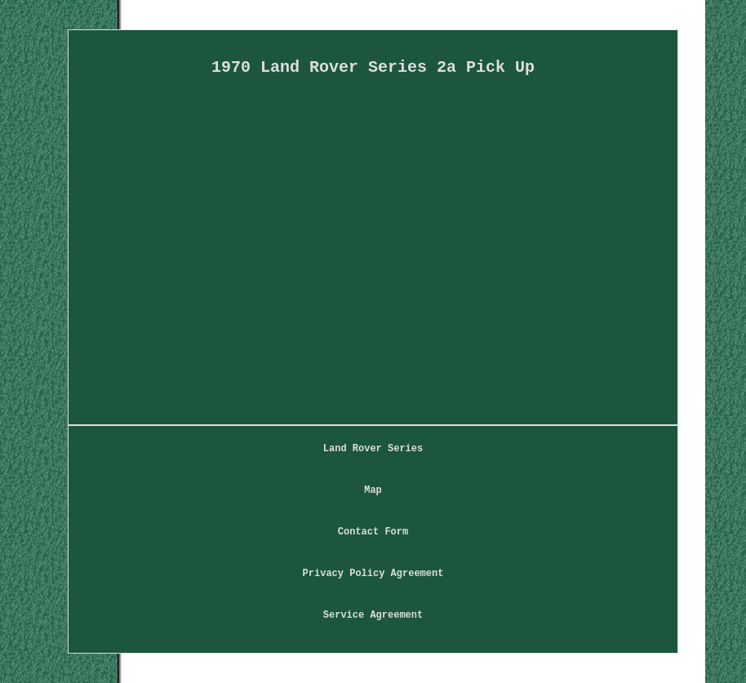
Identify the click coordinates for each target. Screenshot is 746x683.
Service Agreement (373, 615)
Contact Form (373, 532)
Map (373, 490)
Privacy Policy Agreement (373, 573)
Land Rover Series (373, 449)
